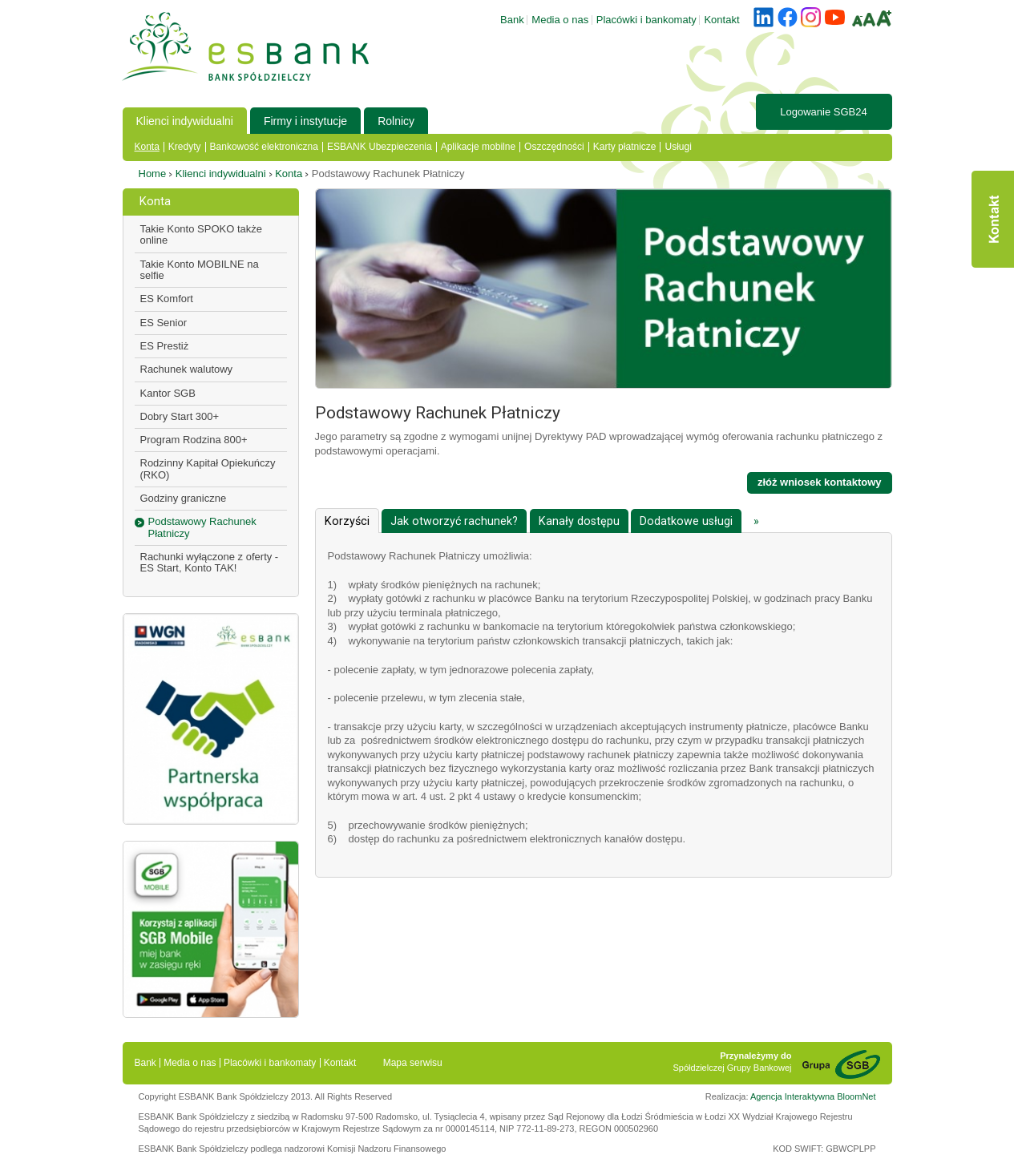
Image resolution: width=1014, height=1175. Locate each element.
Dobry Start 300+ (180, 416)
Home (153, 174)
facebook (788, 17)
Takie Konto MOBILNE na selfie (199, 269)
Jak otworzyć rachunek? (454, 521)
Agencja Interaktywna (792, 1096)
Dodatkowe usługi (686, 521)
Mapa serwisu (412, 1062)
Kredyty (184, 146)
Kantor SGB (168, 393)
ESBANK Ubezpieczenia (379, 146)
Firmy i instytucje (305, 121)
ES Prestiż (164, 346)
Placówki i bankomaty (646, 20)
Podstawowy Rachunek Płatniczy (202, 527)
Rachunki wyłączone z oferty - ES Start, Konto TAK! (209, 562)
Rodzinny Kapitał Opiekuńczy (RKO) (208, 468)
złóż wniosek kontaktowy (819, 482)
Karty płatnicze (624, 146)
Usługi (678, 146)
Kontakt (993, 219)
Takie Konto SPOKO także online (201, 234)
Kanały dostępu (579, 521)
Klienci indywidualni (184, 121)
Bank (512, 20)
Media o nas (559, 20)
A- (857, 20)
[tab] (347, 520)
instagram (811, 17)
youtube (835, 17)
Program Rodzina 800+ (194, 440)
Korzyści (347, 521)
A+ (883, 18)
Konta (147, 146)
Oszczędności (554, 146)
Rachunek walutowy (186, 369)
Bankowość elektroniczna (264, 146)
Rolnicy (396, 121)
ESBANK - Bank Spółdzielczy (245, 46)
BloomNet (856, 1096)
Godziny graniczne (183, 498)
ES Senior (164, 323)
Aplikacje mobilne (478, 146)
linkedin (763, 17)
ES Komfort (166, 299)
